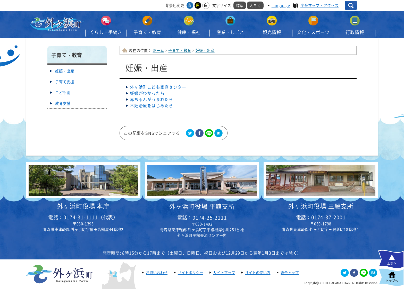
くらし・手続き (106, 32)
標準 (240, 5)
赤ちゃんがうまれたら (151, 99)
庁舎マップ (319, 5)
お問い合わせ (156, 272)
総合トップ (290, 272)
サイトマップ (224, 272)
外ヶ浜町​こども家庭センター (158, 87)
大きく (255, 5)
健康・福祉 (188, 32)
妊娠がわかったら (147, 93)
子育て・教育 (147, 32)
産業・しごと (230, 32)
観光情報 (272, 32)
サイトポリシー (190, 272)
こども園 (62, 92)
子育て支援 (64, 82)
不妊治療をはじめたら (151, 105)
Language (281, 5)
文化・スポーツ (313, 32)
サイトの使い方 (257, 272)
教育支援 (62, 103)
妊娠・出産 (205, 50)
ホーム (158, 50)
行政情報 (355, 32)
